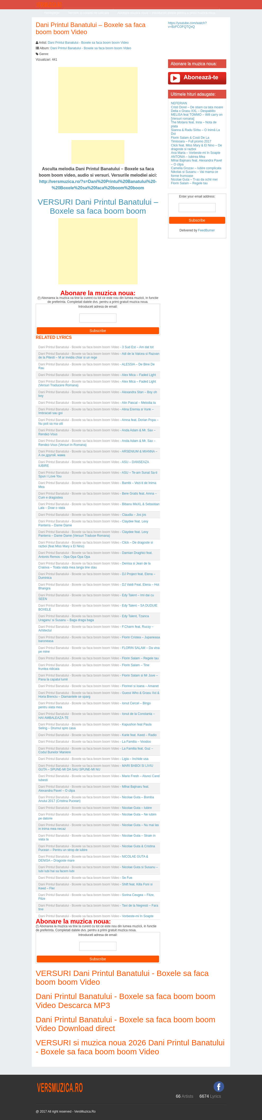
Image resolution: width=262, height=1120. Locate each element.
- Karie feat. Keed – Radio (97, 735)
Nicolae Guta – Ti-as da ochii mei (194, 179)
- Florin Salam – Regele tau (98, 658)
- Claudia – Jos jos (92, 515)
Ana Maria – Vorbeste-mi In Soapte (195, 153)
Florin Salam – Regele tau (189, 183)
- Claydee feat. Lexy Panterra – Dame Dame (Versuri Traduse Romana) (93, 533)
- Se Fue (85, 878)
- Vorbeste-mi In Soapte (95, 916)
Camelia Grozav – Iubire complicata (196, 168)
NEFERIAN (179, 103)
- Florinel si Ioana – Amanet (98, 686)
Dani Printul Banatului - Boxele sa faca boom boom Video (88, 42)
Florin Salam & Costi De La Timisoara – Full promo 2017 (191, 139)
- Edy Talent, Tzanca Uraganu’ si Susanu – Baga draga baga (93, 618)
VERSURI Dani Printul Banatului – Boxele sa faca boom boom (98, 206)
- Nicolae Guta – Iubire (95, 808)
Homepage (52, 13)
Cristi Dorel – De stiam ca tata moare (197, 107)
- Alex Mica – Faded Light (97, 375)
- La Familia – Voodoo (94, 741)
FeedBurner (206, 230)
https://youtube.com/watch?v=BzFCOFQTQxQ (187, 25)
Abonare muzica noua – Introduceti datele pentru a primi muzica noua (166, 13)
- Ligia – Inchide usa (93, 759)
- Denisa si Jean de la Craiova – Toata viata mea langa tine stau (94, 565)
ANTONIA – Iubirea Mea (188, 157)
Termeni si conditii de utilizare (88, 13)
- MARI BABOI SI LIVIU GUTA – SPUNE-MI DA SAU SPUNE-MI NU (95, 767)
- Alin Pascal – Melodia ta (97, 403)
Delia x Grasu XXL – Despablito (193, 111)
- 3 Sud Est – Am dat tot (95, 347)
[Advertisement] (98, 100)
